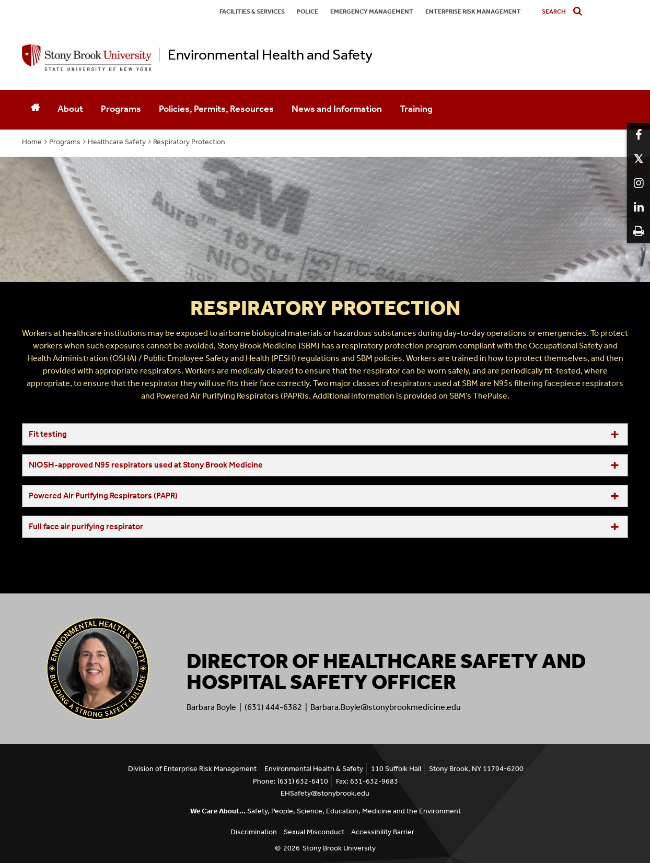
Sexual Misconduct (314, 831)
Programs (121, 108)
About (70, 108)
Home (32, 141)
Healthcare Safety (117, 141)
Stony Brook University (339, 848)
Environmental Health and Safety (270, 55)
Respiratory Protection (189, 141)
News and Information (337, 108)
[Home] (35, 110)
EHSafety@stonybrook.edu (325, 793)
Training (416, 108)
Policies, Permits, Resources (216, 108)
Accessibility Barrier (382, 831)
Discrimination (253, 831)
